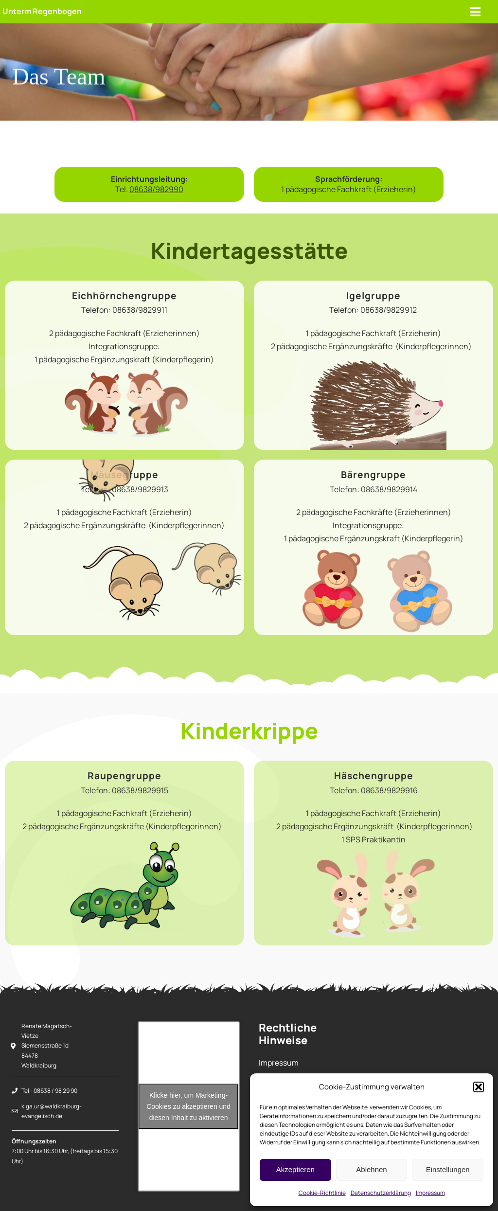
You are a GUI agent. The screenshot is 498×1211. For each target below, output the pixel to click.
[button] (478, 1087)
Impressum (430, 1193)
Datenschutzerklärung (381, 1193)
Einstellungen (448, 1169)
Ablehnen (371, 1169)
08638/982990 (156, 189)
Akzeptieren (295, 1169)
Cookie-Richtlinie (322, 1193)
